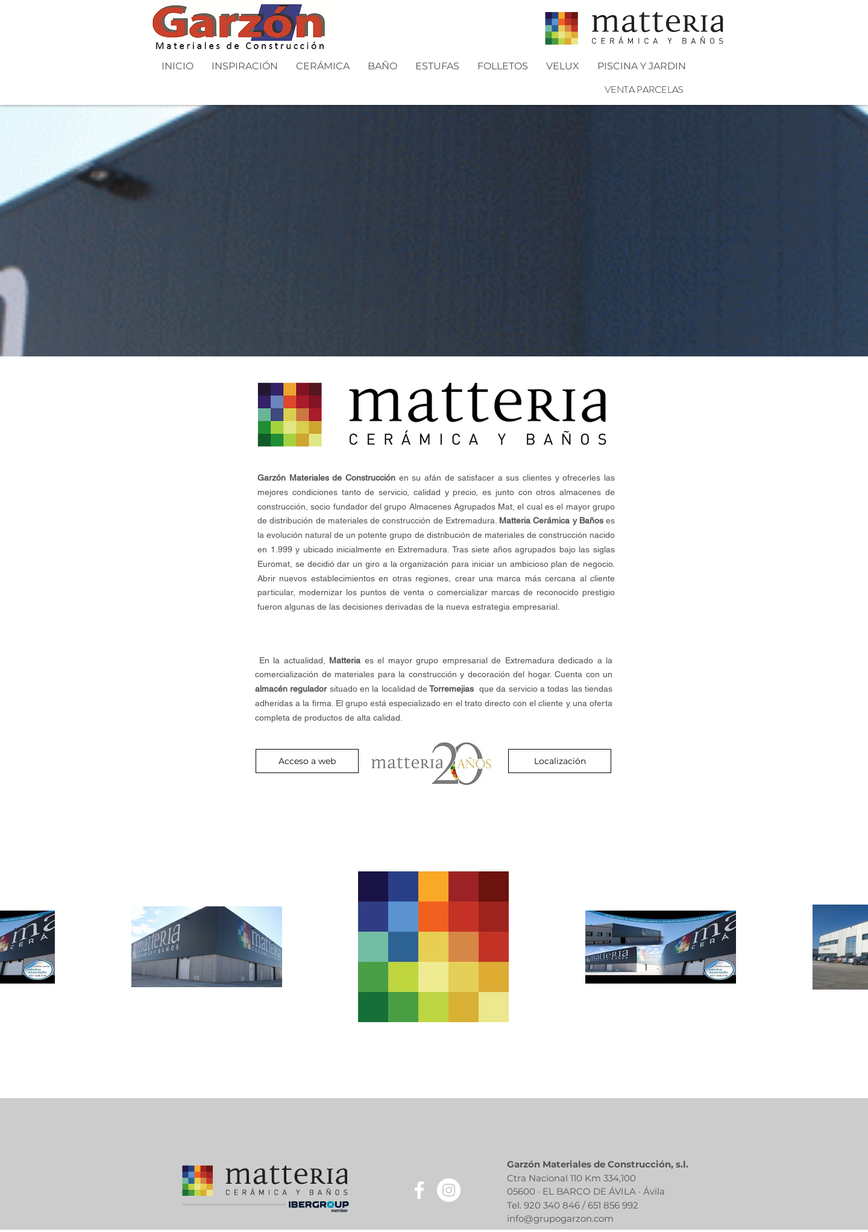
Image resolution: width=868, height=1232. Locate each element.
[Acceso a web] (307, 761)
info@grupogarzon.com (560, 1218)
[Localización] (559, 761)
